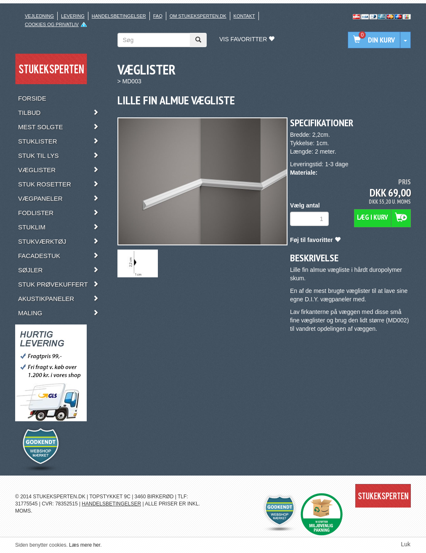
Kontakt (244, 16)
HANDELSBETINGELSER (111, 504)
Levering (73, 16)
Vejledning (39, 16)
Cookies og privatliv (52, 24)
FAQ (157, 16)
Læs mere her (84, 545)
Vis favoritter (246, 39)
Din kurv (374, 38)
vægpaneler (335, 299)
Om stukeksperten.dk (198, 16)
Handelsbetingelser (119, 16)
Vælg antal (305, 205)
